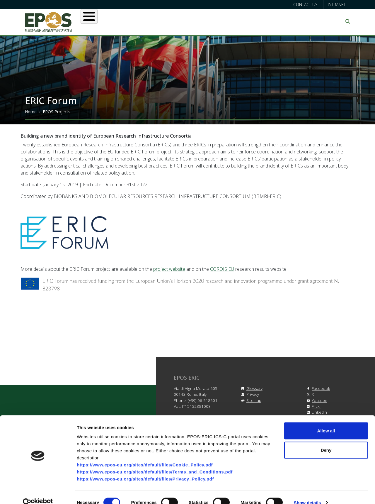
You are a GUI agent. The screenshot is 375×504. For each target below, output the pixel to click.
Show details (307, 492)
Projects (213, 21)
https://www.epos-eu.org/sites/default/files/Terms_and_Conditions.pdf (155, 461)
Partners (249, 21)
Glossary (250, 388)
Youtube (316, 400)
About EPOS (110, 21)
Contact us (305, 4)
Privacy (249, 394)
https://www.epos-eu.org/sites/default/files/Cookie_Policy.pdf (145, 454)
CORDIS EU (222, 269)
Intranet (337, 4)
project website (169, 269)
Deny (326, 439)
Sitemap (250, 400)
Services (177, 21)
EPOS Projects (56, 111)
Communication (293, 21)
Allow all (326, 420)
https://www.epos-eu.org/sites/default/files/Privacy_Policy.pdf (145, 468)
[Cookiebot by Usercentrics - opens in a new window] (38, 492)
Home (31, 111)
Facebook (317, 388)
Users (146, 21)
